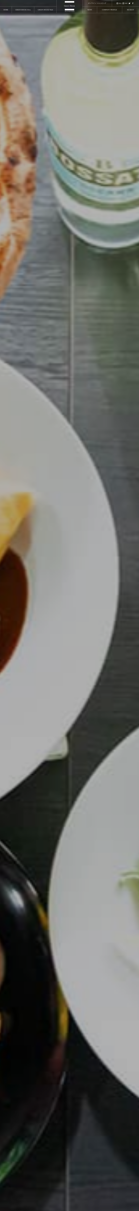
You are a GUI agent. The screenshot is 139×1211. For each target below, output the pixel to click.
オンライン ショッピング (97, 3)
